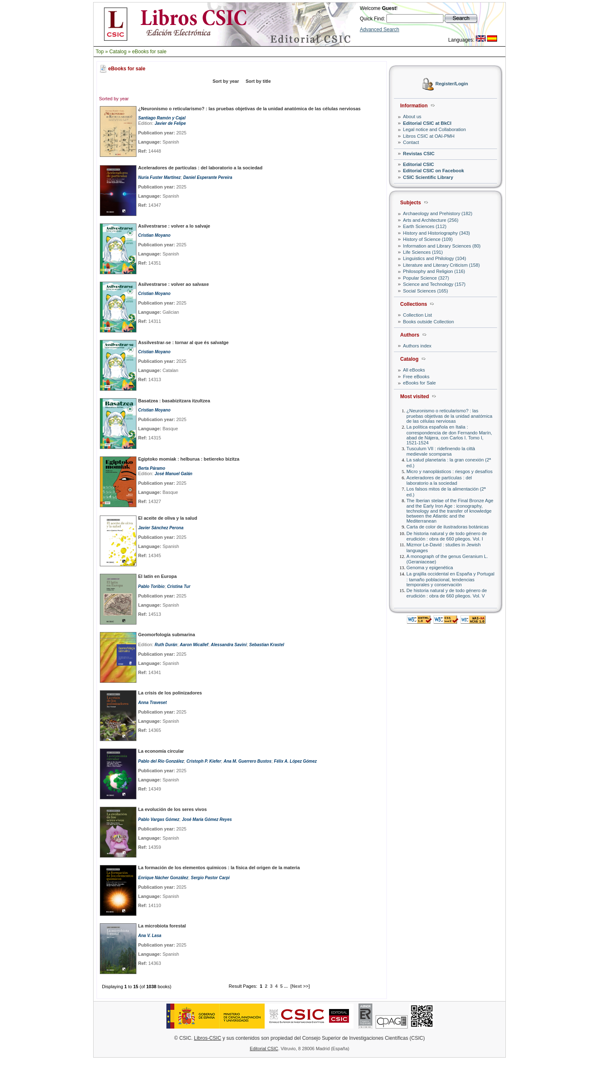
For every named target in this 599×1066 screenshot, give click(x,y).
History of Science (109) (428, 239)
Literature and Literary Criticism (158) (441, 265)
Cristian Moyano (154, 235)
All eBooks (414, 369)
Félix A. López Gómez (295, 761)
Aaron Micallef (194, 644)
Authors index (417, 345)
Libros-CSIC (207, 1038)
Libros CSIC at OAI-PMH (429, 136)
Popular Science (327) (426, 277)
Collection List (417, 314)
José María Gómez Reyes (207, 819)
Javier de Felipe (170, 123)
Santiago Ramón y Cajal (162, 118)
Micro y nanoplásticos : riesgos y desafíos (449, 471)
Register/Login (452, 84)
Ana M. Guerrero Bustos (247, 761)
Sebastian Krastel (266, 644)
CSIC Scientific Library (428, 177)
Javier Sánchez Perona (160, 528)
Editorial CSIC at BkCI (427, 123)
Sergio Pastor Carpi (210, 877)
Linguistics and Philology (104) (434, 258)
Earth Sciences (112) (424, 226)
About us (412, 116)
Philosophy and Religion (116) (434, 271)
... (286, 986)
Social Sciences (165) (425, 290)
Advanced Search (379, 29)
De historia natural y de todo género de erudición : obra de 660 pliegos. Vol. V (446, 593)
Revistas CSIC (419, 153)
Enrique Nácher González (163, 877)
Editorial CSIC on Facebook (433, 170)
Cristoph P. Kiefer (203, 761)
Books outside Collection (428, 321)
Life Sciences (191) (423, 252)
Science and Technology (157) (434, 284)
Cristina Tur (179, 586)
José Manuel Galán (174, 473)
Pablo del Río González (161, 761)
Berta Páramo (151, 468)
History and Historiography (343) (436, 233)
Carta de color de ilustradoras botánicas (447, 526)
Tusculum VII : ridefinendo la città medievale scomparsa (440, 451)
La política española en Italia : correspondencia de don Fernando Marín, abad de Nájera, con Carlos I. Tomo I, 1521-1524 (449, 434)
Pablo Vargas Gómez (158, 819)
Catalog (117, 52)
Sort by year (226, 81)
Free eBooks (416, 376)
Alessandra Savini (229, 644)
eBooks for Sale (419, 382)
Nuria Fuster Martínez (159, 177)
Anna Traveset (152, 702)
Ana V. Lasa (149, 935)
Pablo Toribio (151, 586)
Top (100, 52)
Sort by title (258, 81)
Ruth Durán (166, 644)
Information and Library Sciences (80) (442, 245)
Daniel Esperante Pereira (207, 177)
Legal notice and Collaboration (434, 129)
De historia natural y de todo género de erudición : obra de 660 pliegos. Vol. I (446, 536)
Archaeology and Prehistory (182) (438, 213)
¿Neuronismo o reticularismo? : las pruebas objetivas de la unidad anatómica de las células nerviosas (449, 416)
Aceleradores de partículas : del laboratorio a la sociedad (439, 480)
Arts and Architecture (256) (430, 220)
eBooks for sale (149, 52)
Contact (411, 142)
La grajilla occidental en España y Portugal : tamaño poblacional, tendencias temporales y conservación (450, 579)
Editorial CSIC (418, 164)
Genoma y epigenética (429, 567)
